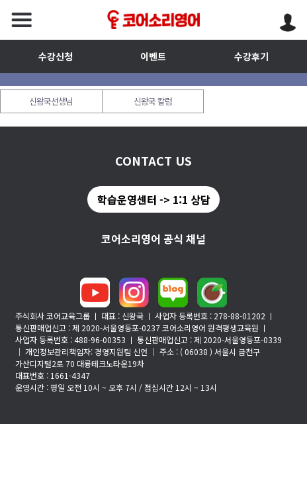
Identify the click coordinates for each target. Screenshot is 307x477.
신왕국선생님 (51, 101)
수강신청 (55, 56)
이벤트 (153, 56)
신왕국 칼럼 (153, 101)
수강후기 (251, 56)
